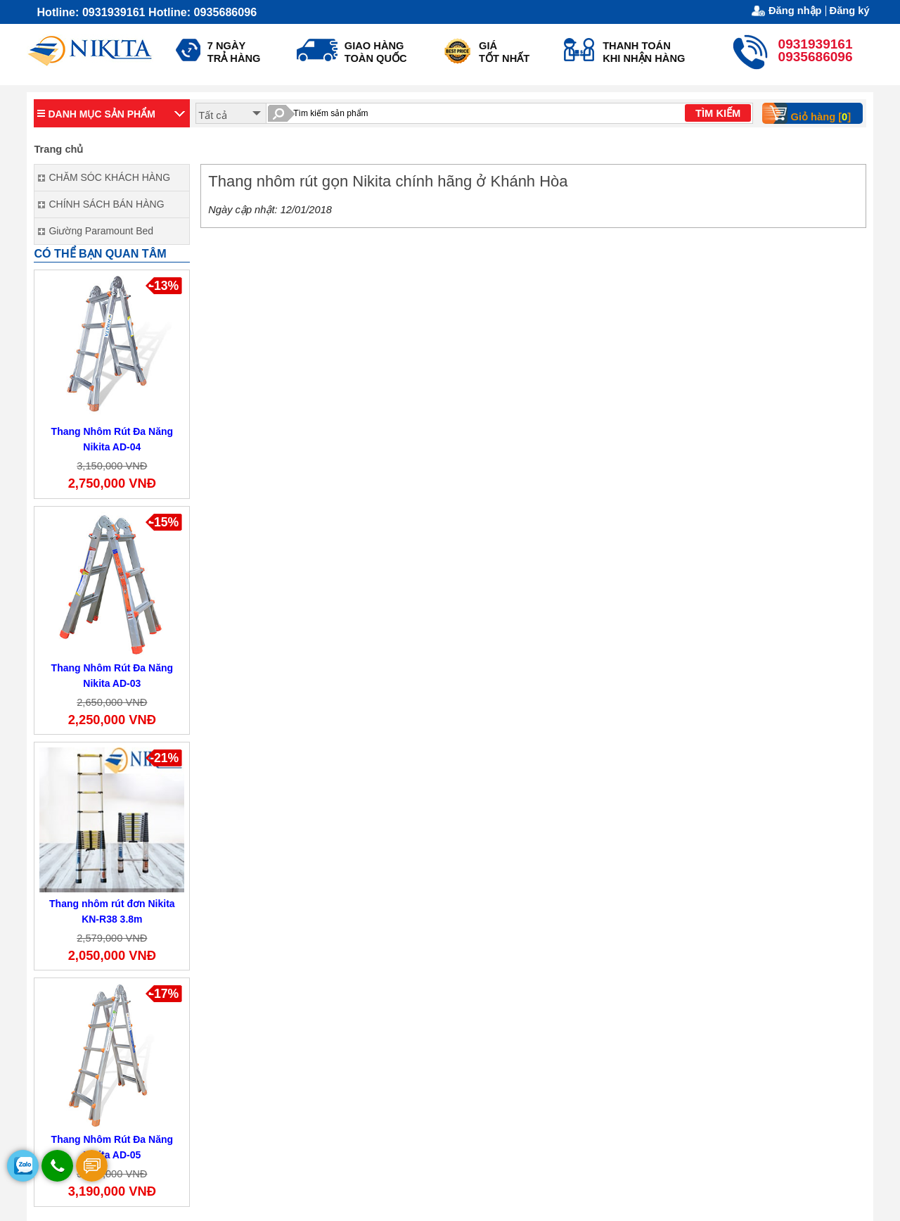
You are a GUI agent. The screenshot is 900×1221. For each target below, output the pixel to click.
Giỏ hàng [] (811, 113)
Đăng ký (850, 10)
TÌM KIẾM (717, 113)
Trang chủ (58, 149)
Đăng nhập (795, 11)
